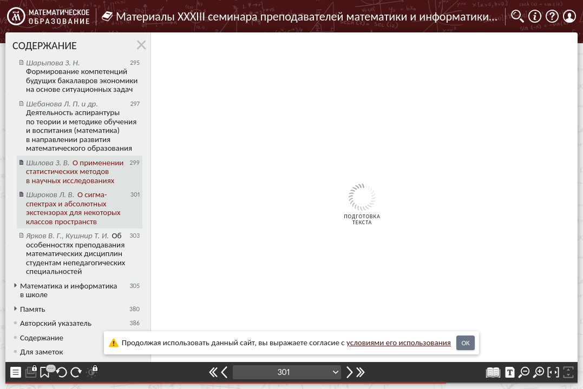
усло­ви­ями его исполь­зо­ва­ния (398, 342)
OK (465, 343)
